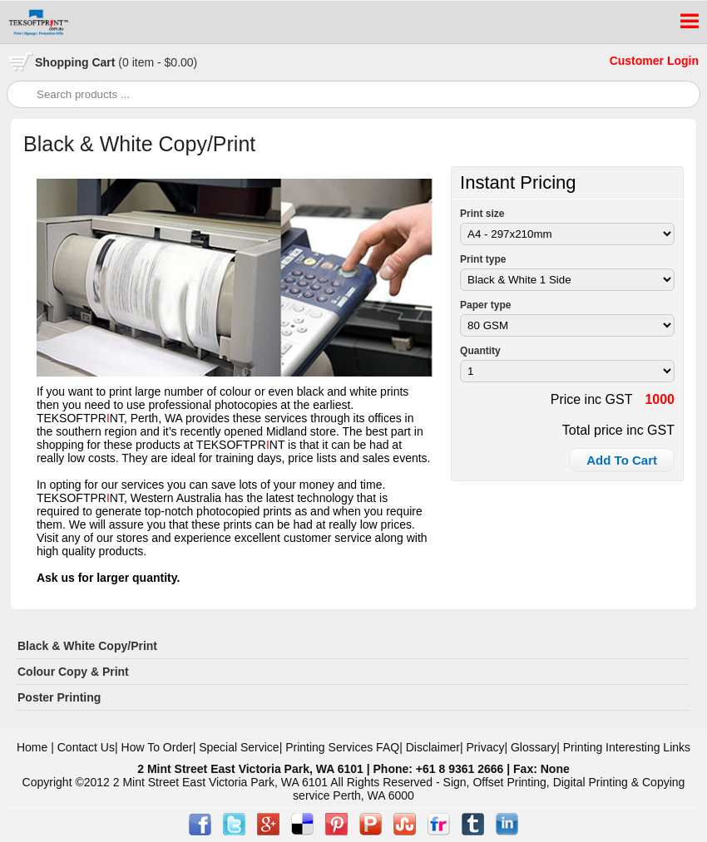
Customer (638, 60)
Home (32, 747)
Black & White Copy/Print (87, 645)
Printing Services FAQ (342, 747)
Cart (116, 62)
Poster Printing (59, 697)
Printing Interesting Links (626, 747)
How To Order (157, 747)
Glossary (533, 747)
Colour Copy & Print (73, 671)
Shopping (63, 62)
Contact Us (86, 747)
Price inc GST (592, 399)
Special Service (239, 747)
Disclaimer (433, 747)
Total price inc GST (618, 430)
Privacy (486, 747)
